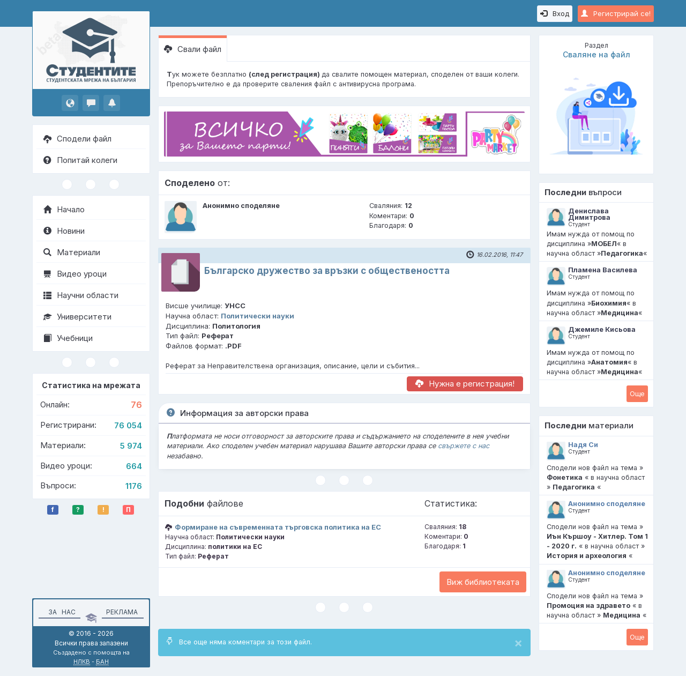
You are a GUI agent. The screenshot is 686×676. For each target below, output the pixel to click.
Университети (77, 316)
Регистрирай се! (616, 13)
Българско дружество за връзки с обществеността (327, 270)
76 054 (128, 425)
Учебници (68, 338)
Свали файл (192, 49)
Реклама (122, 612)
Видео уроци (75, 274)
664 (134, 466)
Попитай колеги (80, 160)
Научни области (80, 295)
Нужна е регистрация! (464, 383)
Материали (71, 252)
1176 (133, 486)
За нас (60, 612)
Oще (637, 393)
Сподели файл (77, 138)
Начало (64, 209)
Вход (554, 13)
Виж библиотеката (482, 582)
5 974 (131, 446)
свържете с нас (463, 446)
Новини (64, 231)
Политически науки (257, 315)
